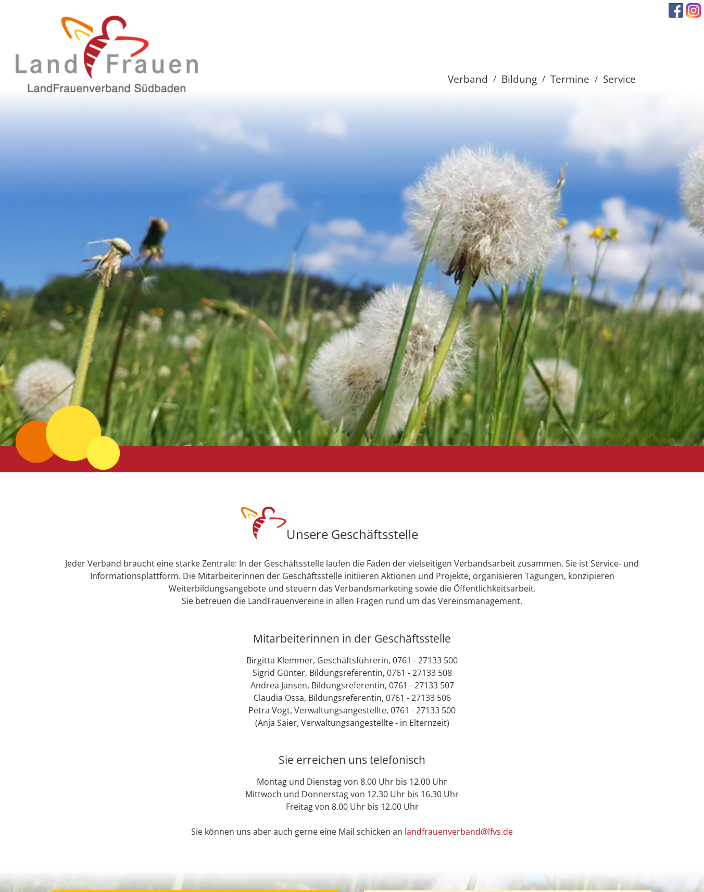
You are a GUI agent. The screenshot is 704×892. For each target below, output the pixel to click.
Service (619, 78)
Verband (468, 78)
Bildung (519, 78)
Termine (569, 78)
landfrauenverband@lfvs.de (459, 831)
